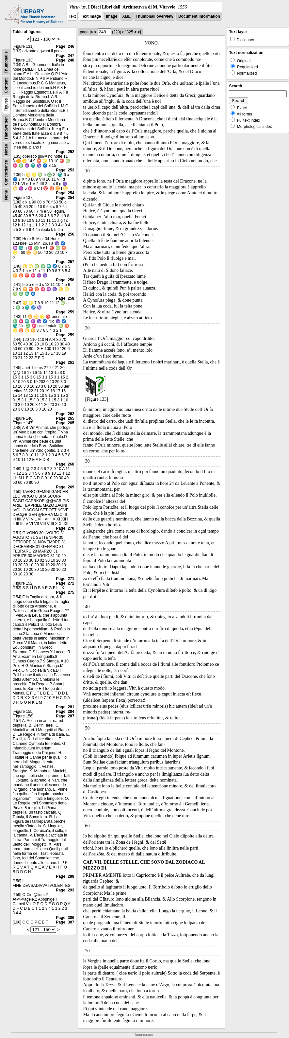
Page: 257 (65, 261)
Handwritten (6, 127)
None (6, 195)
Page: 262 (65, 414)
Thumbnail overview (154, 16)
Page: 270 (65, 528)
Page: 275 (65, 592)
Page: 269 (65, 487)
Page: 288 (65, 876)
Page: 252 (65, 152)
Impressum (144, 1034)
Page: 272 (65, 583)
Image (112, 16)
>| (139, 32)
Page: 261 (65, 362)
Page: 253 (65, 170)
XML (126, 16)
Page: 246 (65, 46)
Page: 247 (65, 55)
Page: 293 (65, 890)
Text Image (91, 16)
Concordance (6, 172)
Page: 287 (65, 716)
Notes (6, 149)
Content (6, 86)
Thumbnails (6, 62)
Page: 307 (65, 922)
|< (91, 32)
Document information (199, 16)
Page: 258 (65, 280)
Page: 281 (65, 707)
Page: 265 (65, 418)
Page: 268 (65, 464)
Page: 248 (65, 60)
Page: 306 (65, 917)
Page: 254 (65, 193)
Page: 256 (65, 234)
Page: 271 (65, 578)
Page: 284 (65, 711)
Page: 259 (65, 312)
